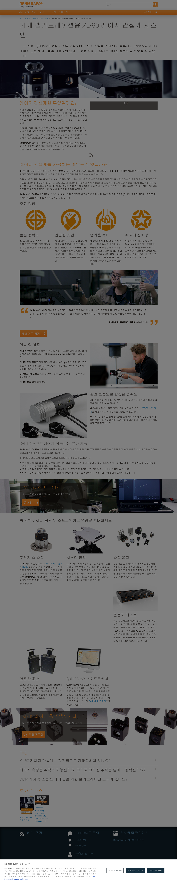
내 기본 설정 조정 (115, 876)
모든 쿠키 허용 (156, 876)
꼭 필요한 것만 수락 (135, 876)
